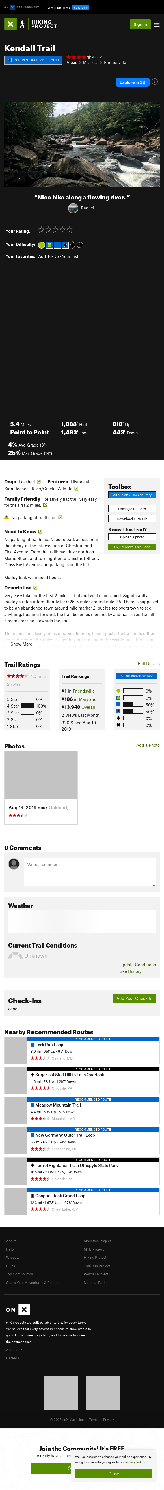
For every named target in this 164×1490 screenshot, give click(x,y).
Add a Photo (148, 745)
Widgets (12, 1257)
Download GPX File (132, 519)
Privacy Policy (135, 1462)
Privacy (108, 1419)
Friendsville (115, 62)
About (11, 1241)
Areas (71, 62)
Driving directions (132, 508)
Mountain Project (97, 1241)
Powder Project (96, 1274)
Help (10, 1249)
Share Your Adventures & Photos (32, 1282)
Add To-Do (48, 256)
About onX (14, 1349)
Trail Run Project (97, 1266)
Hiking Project (95, 1257)
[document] (113, 1466)
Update (138, 964)
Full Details (149, 663)
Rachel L (89, 207)
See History (130, 971)
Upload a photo (132, 537)
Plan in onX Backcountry (132, 495)
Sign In (140, 24)
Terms (93, 1419)
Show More (21, 643)
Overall (88, 707)
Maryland (88, 699)
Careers (12, 1358)
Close (113, 1473)
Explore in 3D (133, 82)
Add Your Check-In (134, 998)
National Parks (95, 1282)
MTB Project (94, 1249)
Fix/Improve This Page (132, 547)
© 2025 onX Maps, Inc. (67, 1419)
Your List (70, 256)
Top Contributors (19, 1274)
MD (86, 62)
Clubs (10, 1266)
